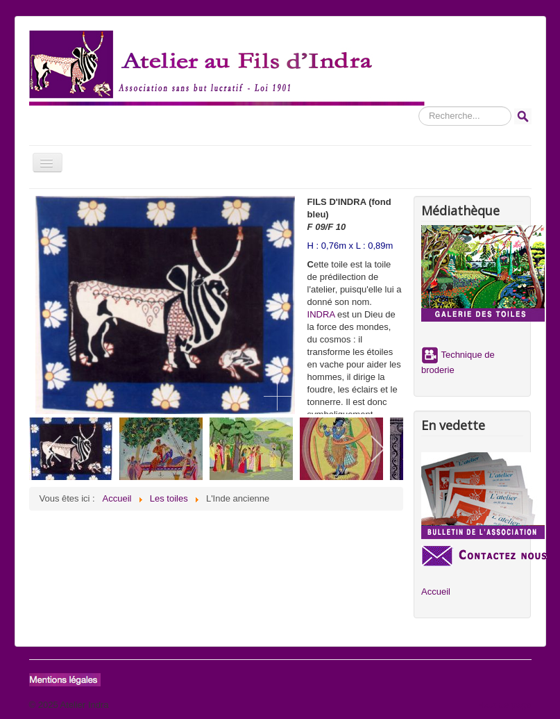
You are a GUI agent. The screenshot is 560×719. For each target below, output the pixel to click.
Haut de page (504, 705)
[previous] (55, 449)
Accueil (435, 591)
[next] (377, 449)
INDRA (321, 314)
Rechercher (418, 106)
